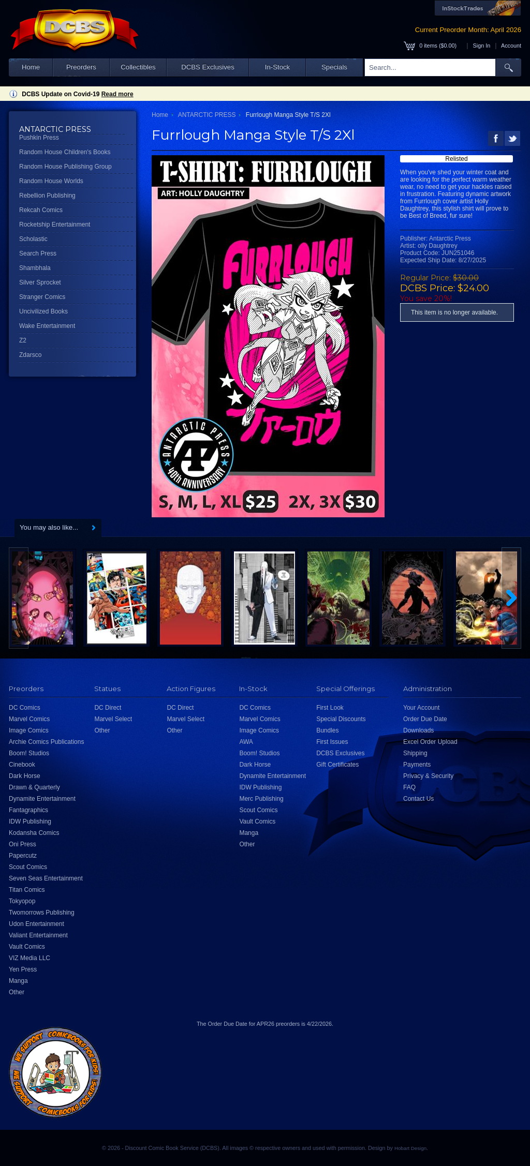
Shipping (415, 753)
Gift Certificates (337, 764)
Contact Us (418, 798)
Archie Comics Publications (46, 741)
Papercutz (23, 855)
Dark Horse (24, 776)
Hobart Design (410, 1148)
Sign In (482, 45)
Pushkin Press (39, 137)
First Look (330, 707)
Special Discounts (340, 719)
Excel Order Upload (430, 741)
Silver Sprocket (40, 282)
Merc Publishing (261, 798)
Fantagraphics (28, 810)
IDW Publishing (30, 821)
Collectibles (138, 67)
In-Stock (277, 67)
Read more (117, 94)
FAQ (409, 787)
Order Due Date (425, 719)
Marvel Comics (29, 719)
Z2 (22, 340)
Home (31, 67)
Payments (417, 764)
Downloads (418, 730)
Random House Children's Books (64, 152)
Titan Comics (27, 889)
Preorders (81, 67)
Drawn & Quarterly (34, 787)
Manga (18, 980)
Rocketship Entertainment (54, 224)
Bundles (327, 730)
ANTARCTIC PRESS (207, 114)
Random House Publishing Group (65, 166)
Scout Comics (28, 867)
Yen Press (23, 969)
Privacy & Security (428, 776)
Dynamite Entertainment (42, 798)
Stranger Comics (42, 297)
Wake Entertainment (47, 326)
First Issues (332, 741)
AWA (246, 741)
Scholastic (33, 239)
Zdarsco (30, 354)
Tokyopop (22, 901)
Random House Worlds (51, 181)
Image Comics (29, 730)
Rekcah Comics (41, 210)
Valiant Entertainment (38, 935)
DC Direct (107, 707)
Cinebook (22, 764)
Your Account (421, 707)
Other (16, 992)
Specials (334, 67)
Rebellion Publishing (47, 195)
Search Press (37, 253)
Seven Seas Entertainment (46, 878)
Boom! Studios (29, 753)
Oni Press (22, 844)
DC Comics (24, 707)
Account (511, 45)
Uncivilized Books (43, 311)
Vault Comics (27, 946)
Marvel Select (113, 719)
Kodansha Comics (34, 832)
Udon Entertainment (36, 924)
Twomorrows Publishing (42, 912)
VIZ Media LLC (29, 958)
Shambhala (35, 268)
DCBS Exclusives (207, 67)
